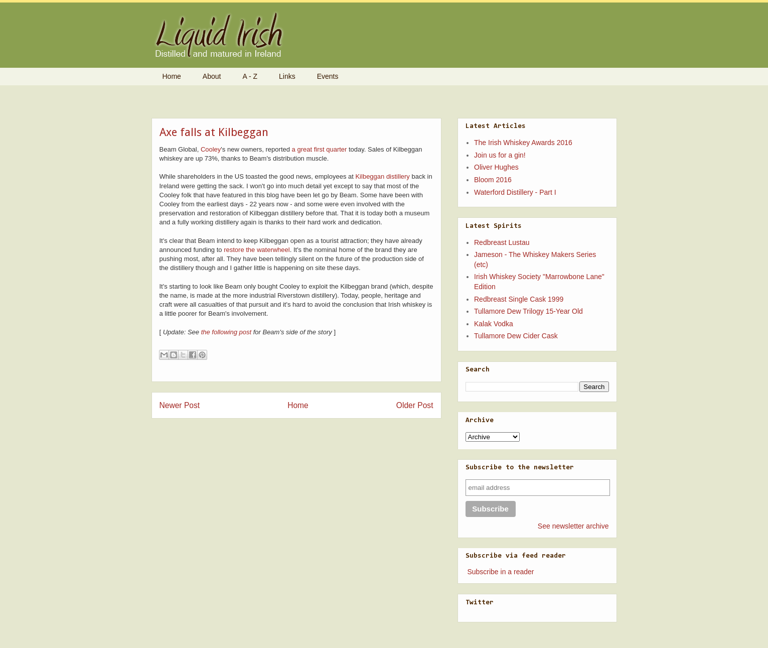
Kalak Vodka (493, 324)
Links (287, 76)
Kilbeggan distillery (382, 176)
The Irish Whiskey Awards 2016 (523, 143)
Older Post (414, 405)
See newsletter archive (573, 526)
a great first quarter (319, 149)
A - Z (249, 76)
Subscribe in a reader (500, 572)
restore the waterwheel (257, 249)
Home (172, 76)
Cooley (211, 149)
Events (328, 76)
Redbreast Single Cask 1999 (518, 299)
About (212, 76)
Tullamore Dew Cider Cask (516, 336)
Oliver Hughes (496, 167)
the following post (226, 332)
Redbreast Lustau (502, 242)
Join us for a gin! (500, 155)
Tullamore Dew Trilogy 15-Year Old (528, 311)
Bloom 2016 (493, 180)
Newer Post (180, 405)
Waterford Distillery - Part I (515, 192)
